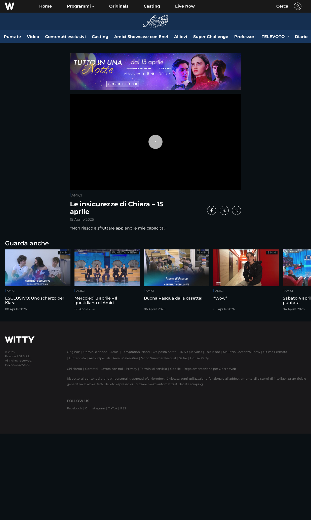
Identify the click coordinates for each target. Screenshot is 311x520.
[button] (80, 6)
